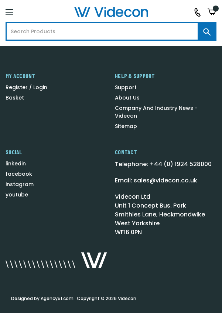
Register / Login (26, 87)
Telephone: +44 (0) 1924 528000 (163, 164)
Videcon (127, 298)
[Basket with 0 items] (212, 12)
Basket (15, 97)
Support (126, 87)
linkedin (16, 163)
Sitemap (126, 126)
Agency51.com (57, 298)
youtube (17, 194)
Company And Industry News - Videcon (156, 112)
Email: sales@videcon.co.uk (156, 180)
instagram (20, 184)
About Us (127, 97)
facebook (19, 174)
